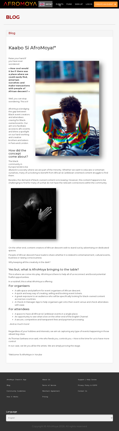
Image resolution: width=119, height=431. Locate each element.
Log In (89, 4)
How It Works (12, 397)
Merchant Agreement (51, 391)
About (49, 4)
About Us (46, 380)
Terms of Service (49, 385)
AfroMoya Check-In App (16, 380)
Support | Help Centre (87, 380)
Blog (8, 385)
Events (59, 4)
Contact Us (82, 391)
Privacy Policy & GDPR (87, 385)
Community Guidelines (16, 391)
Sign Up (79, 4)
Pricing (45, 397)
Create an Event (105, 4)
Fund (69, 4)
